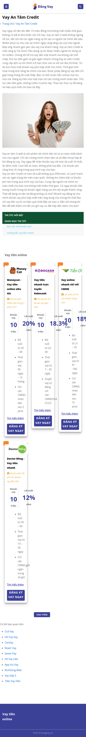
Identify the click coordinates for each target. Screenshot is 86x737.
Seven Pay (10, 653)
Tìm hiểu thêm (15, 418)
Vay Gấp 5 (10, 675)
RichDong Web (13, 670)
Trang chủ (8, 23)
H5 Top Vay (11, 637)
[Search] (80, 6)
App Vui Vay (11, 664)
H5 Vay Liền (11, 659)
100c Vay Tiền (13, 681)
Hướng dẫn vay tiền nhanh (20, 232)
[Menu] (6, 6)
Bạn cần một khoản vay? (19, 226)
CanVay (9, 642)
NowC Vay (10, 648)
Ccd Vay (9, 631)
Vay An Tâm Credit (26, 23)
